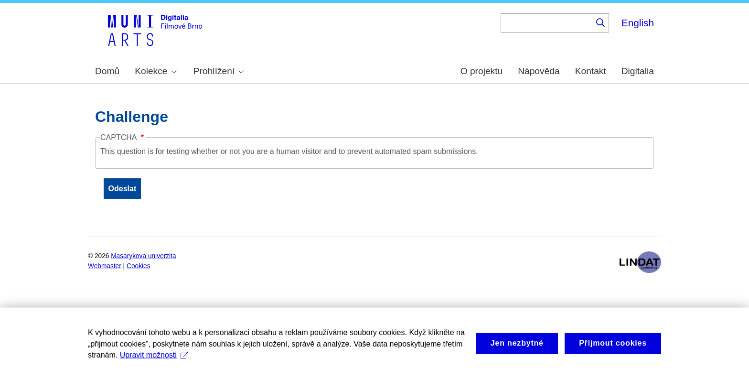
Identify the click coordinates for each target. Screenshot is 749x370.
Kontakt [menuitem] (590, 71)
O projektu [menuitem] (481, 71)
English (637, 22)
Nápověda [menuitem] (538, 71)
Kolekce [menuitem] (156, 71)
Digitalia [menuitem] (637, 71)
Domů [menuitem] (107, 71)
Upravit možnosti (154, 364)
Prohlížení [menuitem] (218, 71)
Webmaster (104, 266)
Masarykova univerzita (143, 256)
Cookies (138, 266)
